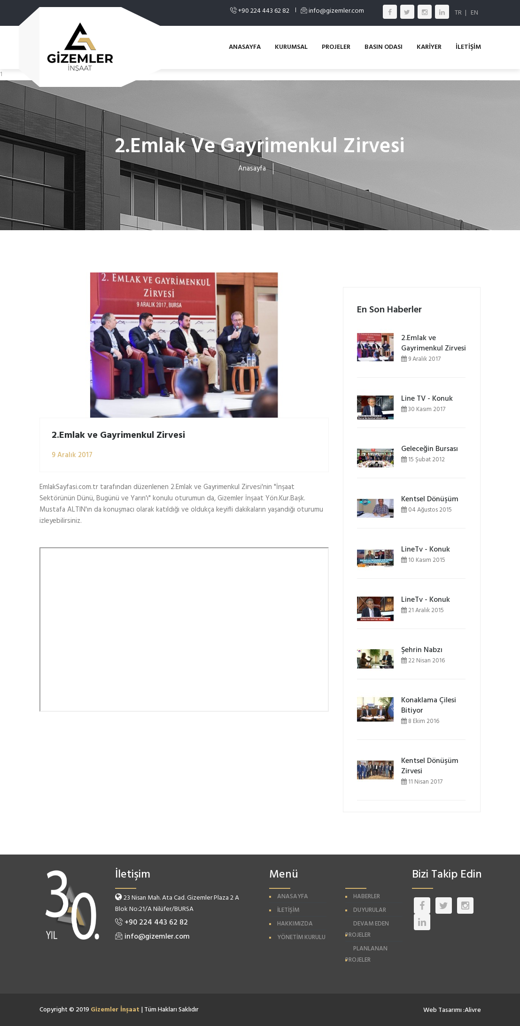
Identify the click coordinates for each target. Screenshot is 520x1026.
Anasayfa (252, 168)
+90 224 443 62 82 (151, 923)
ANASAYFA (245, 47)
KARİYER (429, 47)
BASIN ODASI (384, 47)
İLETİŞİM (468, 47)
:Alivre (472, 1010)
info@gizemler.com (152, 937)
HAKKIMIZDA (295, 924)
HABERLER (366, 897)
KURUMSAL (291, 47)
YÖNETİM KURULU (301, 937)
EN (474, 13)
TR (458, 13)
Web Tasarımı (442, 1010)
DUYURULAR (369, 910)
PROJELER (336, 47)
